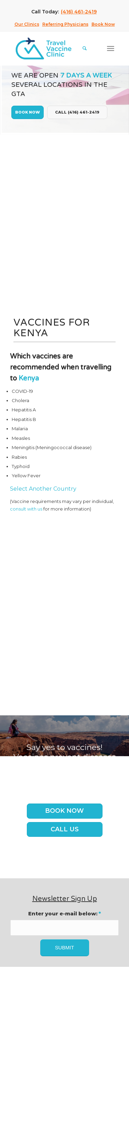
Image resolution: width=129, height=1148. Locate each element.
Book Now (103, 24)
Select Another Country (43, 488)
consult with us (26, 509)
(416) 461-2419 (79, 12)
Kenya (29, 378)
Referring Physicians (65, 24)
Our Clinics (26, 24)
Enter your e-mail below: (64, 914)
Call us (65, 829)
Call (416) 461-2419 (77, 112)
